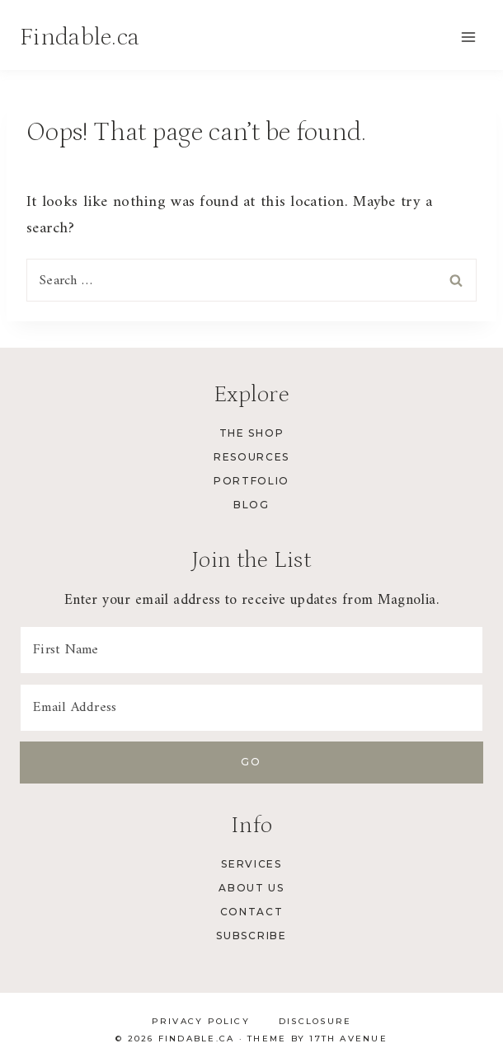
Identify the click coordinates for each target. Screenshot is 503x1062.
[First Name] (251, 650)
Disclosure (315, 1021)
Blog (251, 504)
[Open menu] (468, 36)
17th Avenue (348, 1038)
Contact (252, 911)
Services (251, 864)
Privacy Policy (201, 1021)
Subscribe (251, 935)
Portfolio (251, 481)
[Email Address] (251, 708)
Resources (251, 457)
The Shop (251, 433)
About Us (251, 888)
